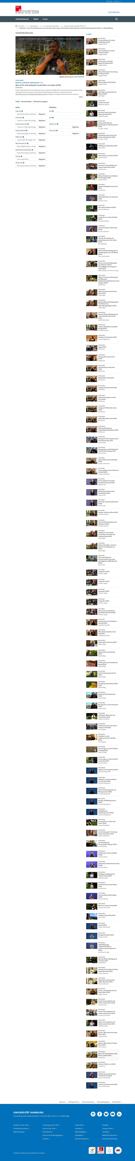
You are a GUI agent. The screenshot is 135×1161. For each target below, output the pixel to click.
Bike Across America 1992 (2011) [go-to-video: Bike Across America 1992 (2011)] (107, 905)
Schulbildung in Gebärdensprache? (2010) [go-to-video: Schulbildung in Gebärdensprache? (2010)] (106, 812)
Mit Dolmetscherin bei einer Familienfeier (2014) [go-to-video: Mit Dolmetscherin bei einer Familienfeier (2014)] (106, 492)
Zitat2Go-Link (53, 124)
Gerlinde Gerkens (103, 330)
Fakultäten (79, 1135)
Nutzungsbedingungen (103, 1102)
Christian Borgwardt (104, 771)
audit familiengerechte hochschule (92, 1150)
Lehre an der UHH (49, 1128)
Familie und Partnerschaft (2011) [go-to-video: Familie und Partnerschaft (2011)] (107, 1084)
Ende (51, 118)
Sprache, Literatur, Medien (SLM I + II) (75, 26)
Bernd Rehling (102, 244)
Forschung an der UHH (51, 1125)
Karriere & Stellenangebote (52, 1135)
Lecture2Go (21, 26)
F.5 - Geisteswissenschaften (51, 26)
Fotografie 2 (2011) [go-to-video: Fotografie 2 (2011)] (103, 591)
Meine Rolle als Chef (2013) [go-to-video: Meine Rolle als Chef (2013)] (106, 378)
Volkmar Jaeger (102, 573)
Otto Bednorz (102, 963)
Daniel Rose (18, 87)
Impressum (62, 1102)
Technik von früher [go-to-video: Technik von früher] (103, 103)
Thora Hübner (102, 1047)
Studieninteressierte (20, 1128)
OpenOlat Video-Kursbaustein (24, 150)
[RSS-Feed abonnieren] (86, 34)
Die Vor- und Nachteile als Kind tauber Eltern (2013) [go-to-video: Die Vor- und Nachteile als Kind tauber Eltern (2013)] (107, 991)
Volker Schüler (102, 752)
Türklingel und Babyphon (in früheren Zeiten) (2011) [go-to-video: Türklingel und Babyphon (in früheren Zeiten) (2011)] (106, 875)
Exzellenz (78, 1128)
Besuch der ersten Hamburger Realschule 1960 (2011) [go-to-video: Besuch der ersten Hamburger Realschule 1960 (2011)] (107, 113)
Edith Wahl (101, 96)
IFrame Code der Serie (22, 124)
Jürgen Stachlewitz (104, 719)
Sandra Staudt (102, 157)
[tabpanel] (49, 136)
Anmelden (109, 1)
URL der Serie (19, 163)
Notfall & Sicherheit (109, 1135)
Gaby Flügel (101, 295)
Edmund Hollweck (103, 209)
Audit (99, 1148)
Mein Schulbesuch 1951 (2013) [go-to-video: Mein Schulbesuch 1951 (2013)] (107, 82)
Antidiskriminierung (109, 1139)
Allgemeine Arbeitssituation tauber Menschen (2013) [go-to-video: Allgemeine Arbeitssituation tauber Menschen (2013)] (106, 981)
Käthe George (102, 270)
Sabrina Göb (102, 484)
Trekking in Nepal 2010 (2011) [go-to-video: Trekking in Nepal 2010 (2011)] (106, 915)
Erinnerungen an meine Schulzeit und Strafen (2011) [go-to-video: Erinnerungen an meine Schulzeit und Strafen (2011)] (108, 760)
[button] (116, 1)
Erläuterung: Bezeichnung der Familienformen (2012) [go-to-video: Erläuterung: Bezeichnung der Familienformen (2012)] (107, 1075)
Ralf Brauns (101, 349)
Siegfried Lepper (103, 116)
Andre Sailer (101, 917)
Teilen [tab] (17, 101)
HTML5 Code (19, 137)
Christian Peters (103, 857)
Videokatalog (34, 26)
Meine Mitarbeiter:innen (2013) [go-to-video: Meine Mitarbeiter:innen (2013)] (107, 418)
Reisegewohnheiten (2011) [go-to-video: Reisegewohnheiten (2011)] (106, 935)
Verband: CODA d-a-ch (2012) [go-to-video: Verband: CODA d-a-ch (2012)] (106, 1064)
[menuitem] (22, 19)
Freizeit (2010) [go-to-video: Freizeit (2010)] (102, 925)
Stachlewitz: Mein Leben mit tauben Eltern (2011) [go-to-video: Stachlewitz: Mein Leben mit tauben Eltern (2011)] (106, 716)
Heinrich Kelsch (102, 763)
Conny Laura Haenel (104, 1015)
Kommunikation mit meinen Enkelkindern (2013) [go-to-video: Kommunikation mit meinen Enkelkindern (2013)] (106, 41)
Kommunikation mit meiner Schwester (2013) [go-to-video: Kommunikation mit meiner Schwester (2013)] (106, 52)
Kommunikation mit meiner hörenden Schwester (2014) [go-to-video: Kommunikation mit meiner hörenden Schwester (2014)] (106, 482)
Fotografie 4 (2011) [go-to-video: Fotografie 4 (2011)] (103, 571)
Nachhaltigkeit (80, 1132)
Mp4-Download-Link (21, 143)
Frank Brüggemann (104, 339)
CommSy (18, 156)
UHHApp (105, 1132)
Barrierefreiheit (116, 1102)
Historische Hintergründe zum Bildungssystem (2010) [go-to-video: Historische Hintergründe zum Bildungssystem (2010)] (107, 791)
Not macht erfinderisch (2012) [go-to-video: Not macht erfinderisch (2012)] (107, 207)
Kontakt (105, 1125)
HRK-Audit (109, 1148)
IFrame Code (19, 118)
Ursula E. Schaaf (103, 128)
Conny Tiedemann (103, 231)
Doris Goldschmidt (103, 256)
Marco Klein (101, 148)
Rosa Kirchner (102, 888)
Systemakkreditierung (118, 1148)
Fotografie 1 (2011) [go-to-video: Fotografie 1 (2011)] (103, 601)
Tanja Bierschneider (104, 625)
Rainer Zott (101, 565)
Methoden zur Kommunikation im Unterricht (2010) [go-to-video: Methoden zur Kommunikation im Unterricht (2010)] (107, 780)
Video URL (19, 111)
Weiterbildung (18, 1132)
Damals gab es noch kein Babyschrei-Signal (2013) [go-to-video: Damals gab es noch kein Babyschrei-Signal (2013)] (105, 62)
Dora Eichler (101, 190)
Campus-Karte (107, 1128)
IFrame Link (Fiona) (21, 130)
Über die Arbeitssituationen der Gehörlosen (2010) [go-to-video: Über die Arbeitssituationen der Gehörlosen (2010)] (107, 523)
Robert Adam (102, 442)
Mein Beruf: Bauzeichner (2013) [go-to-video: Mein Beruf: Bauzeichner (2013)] (107, 337)
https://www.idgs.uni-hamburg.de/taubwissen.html (31, 94)
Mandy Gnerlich (103, 937)
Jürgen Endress (102, 994)
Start (51, 111)
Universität (79, 1125)
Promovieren (47, 1132)
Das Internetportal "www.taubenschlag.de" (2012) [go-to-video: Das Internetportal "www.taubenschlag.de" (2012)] (107, 843)
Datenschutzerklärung (88, 1102)
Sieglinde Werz (102, 44)
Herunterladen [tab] (26, 101)
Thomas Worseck (103, 973)
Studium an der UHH (20, 1125)
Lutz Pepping (102, 729)
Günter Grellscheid (103, 463)
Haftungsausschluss (73, 1102)
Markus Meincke (103, 899)
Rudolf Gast (101, 285)
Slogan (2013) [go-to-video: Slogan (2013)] (102, 347)
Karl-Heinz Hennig (103, 952)
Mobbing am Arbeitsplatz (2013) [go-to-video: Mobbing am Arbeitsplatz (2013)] (107, 146)
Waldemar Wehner (103, 104)
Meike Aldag (102, 644)
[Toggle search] (116, 19)
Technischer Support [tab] (40, 101)
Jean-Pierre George (112, 270)
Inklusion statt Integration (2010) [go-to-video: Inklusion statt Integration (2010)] (108, 770)
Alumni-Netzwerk (81, 1139)
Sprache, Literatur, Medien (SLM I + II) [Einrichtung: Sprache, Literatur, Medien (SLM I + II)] (29, 83)
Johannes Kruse (103, 201)
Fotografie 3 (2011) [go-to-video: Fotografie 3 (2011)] (103, 581)
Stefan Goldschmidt (104, 907)
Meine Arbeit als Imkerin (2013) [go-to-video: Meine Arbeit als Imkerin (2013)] (107, 642)
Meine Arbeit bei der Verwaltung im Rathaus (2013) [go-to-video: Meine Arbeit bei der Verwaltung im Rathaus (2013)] (108, 73)
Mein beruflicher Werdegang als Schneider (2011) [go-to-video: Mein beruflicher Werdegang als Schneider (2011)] (107, 960)
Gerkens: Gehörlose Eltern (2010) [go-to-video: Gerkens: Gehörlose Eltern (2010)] (108, 512)
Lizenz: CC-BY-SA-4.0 (66, 77)
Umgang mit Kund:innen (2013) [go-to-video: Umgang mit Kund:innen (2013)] (107, 388)
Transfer (46, 1139)
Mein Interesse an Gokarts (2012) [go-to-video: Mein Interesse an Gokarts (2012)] (108, 155)
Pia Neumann (102, 169)
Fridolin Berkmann (103, 320)
